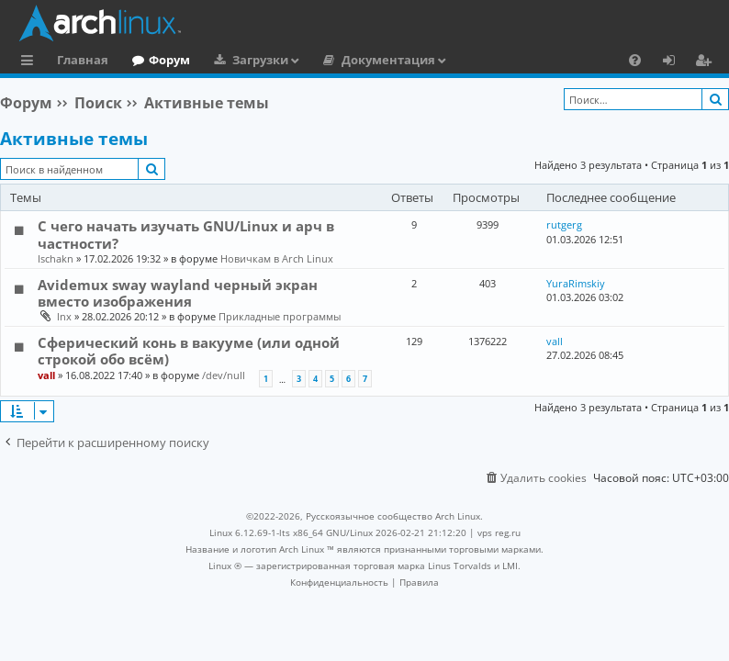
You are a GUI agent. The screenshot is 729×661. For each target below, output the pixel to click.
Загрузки (260, 59)
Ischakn (55, 258)
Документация (388, 59)
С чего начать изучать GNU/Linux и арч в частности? (186, 234)
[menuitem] (635, 59)
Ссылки (30, 62)
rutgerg (564, 224)
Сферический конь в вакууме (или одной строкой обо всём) (189, 350)
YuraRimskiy (575, 283)
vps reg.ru (499, 532)
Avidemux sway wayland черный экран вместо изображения (178, 292)
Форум (169, 59)
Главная (82, 59)
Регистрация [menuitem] (707, 62)
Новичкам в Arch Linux (276, 258)
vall (46, 375)
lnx (64, 316)
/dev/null (223, 375)
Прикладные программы (280, 316)
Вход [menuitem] (675, 62)
